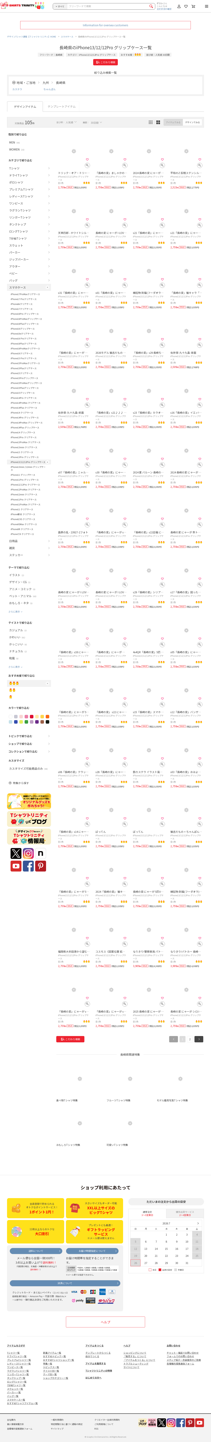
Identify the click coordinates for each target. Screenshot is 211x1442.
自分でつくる (92, 1356)
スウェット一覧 (15, 1388)
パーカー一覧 (14, 1392)
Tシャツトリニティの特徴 (98, 1370)
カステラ (17, 89)
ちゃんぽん (49, 89)
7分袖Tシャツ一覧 (16, 1385)
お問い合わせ (173, 1345)
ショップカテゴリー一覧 (55, 1378)
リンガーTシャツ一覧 (18, 1374)
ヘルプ (105, 1322)
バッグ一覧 (12, 1396)
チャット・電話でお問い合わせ (183, 1352)
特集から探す (21, 783)
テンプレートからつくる (98, 1352)
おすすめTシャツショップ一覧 (58, 1360)
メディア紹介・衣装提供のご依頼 (184, 1360)
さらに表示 (14, 611)
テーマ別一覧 (50, 1374)
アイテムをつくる (94, 1345)
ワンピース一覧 (15, 1367)
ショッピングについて (134, 1352)
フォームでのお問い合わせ (180, 1356)
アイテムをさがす (16, 1345)
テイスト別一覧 (51, 1370)
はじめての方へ (93, 1377)
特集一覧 (47, 1363)
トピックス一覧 (51, 1367)
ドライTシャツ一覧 (17, 1356)
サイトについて (131, 1367)
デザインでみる (192, 122)
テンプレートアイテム (62, 106)
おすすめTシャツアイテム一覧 (22, 1403)
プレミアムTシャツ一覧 (19, 1360)
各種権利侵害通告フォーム (180, 1363)
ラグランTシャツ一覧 (18, 1370)
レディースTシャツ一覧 (19, 1363)
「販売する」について (134, 1356)
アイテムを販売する (95, 1363)
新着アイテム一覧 (52, 1352)
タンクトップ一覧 (16, 1378)
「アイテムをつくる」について (139, 1360)
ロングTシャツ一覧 (17, 1381)
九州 (46, 82)
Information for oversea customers (105, 25)
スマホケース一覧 (16, 1399)
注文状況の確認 (164, 8)
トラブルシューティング (135, 1363)
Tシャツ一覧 (13, 1352)
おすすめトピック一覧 (54, 1356)
